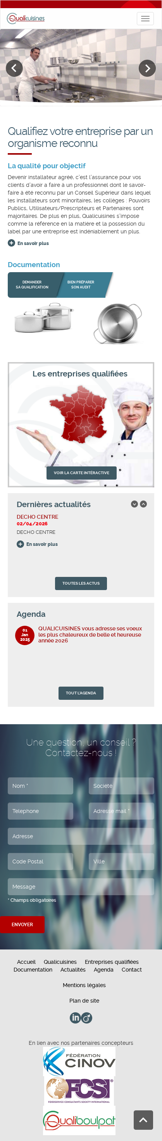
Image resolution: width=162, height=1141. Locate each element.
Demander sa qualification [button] (32, 284)
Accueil (26, 962)
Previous (14, 68)
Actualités (73, 970)
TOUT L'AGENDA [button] (81, 693)
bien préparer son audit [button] (80, 284)
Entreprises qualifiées (112, 962)
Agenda (104, 970)
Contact (132, 970)
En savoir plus (33, 243)
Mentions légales (84, 985)
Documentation (33, 970)
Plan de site (84, 1001)
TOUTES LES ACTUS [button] (81, 583)
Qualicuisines (60, 962)
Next (147, 68)
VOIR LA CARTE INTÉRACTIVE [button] (81, 473)
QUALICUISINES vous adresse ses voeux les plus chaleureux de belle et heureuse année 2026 (90, 634)
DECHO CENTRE (37, 517)
